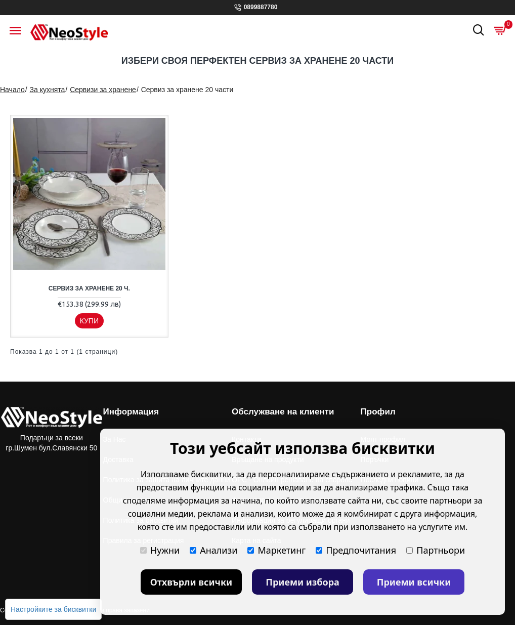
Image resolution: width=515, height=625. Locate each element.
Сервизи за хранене (103, 90)
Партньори (435, 550)
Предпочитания (356, 550)
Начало (12, 90)
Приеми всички (414, 582)
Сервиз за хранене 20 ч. (89, 288)
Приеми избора (302, 582)
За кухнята (47, 90)
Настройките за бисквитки (53, 609)
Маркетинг (276, 550)
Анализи (213, 550)
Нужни (160, 550)
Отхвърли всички (191, 582)
